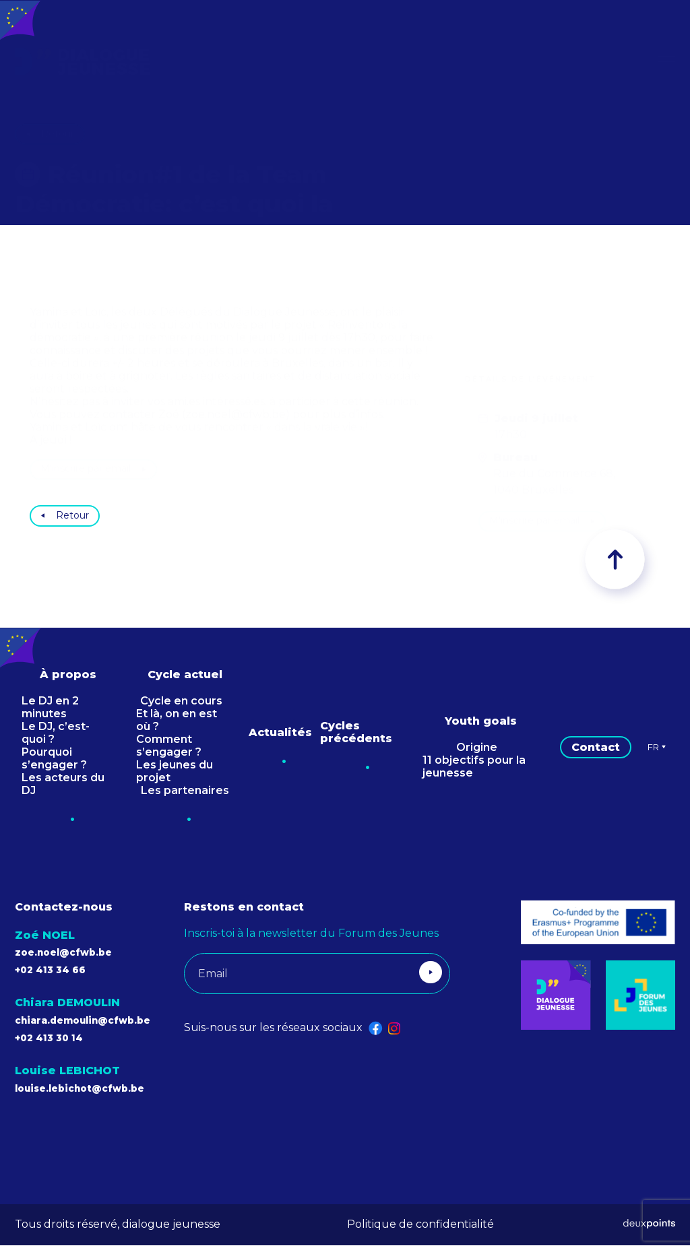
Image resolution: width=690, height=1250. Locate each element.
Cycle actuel (185, 679)
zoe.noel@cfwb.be (72, 956)
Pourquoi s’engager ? (54, 763)
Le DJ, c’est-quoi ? (56, 737)
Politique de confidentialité (420, 1228)
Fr (657, 751)
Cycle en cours (181, 705)
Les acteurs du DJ (63, 788)
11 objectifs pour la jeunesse (474, 771)
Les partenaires (185, 795)
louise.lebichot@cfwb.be (91, 1092)
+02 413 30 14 (55, 1042)
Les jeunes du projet (174, 776)
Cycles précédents (356, 737)
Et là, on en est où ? (176, 724)
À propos (68, 679)
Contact (595, 752)
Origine (476, 752)
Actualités (280, 737)
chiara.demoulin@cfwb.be (95, 1024)
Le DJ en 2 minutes (50, 712)
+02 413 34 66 (56, 974)
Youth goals (481, 725)
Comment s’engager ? (168, 750)
